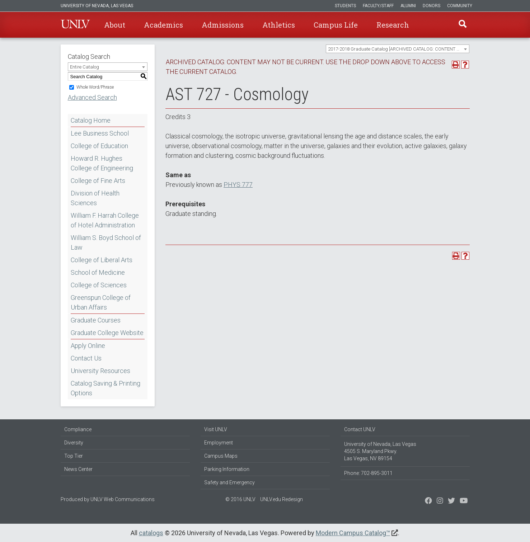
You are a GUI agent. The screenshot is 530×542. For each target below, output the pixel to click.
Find (462, 25)
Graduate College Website (107, 332)
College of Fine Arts (98, 180)
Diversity (73, 443)
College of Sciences (99, 285)
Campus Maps (221, 456)
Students (345, 5)
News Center (78, 469)
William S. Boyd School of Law (106, 242)
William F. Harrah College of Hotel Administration (105, 220)
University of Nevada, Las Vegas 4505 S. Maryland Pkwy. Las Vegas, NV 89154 (380, 451)
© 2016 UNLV (240, 499)
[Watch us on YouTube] (464, 501)
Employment (218, 443)
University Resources (100, 370)
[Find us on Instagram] (451, 501)
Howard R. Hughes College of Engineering (102, 163)
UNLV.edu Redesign (281, 499)
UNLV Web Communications (122, 499)
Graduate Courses (96, 320)
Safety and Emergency (229, 482)
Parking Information (226, 469)
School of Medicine (98, 272)
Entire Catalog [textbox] (84, 67)
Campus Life (336, 24)
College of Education (99, 146)
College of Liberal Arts (101, 260)
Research (392, 24)
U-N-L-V (75, 25)
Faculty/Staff (378, 5)
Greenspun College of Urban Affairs (101, 302)
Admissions (223, 24)
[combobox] (397, 48)
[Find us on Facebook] (428, 501)
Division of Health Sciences (95, 198)
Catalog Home (91, 120)
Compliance (78, 429)
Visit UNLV (215, 429)
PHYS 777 (238, 184)
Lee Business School (100, 133)
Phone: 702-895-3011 (368, 473)
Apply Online (88, 345)
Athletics (278, 24)
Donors (431, 5)
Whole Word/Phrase (95, 87)
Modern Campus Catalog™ (353, 533)
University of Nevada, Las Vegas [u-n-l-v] (97, 5)
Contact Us (86, 358)
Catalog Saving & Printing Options (105, 388)
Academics (163, 24)
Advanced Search (92, 97)
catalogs (151, 533)
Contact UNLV (359, 429)
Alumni (408, 5)
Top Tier (73, 456)
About (114, 24)
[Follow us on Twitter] (440, 501)
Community (459, 5)
